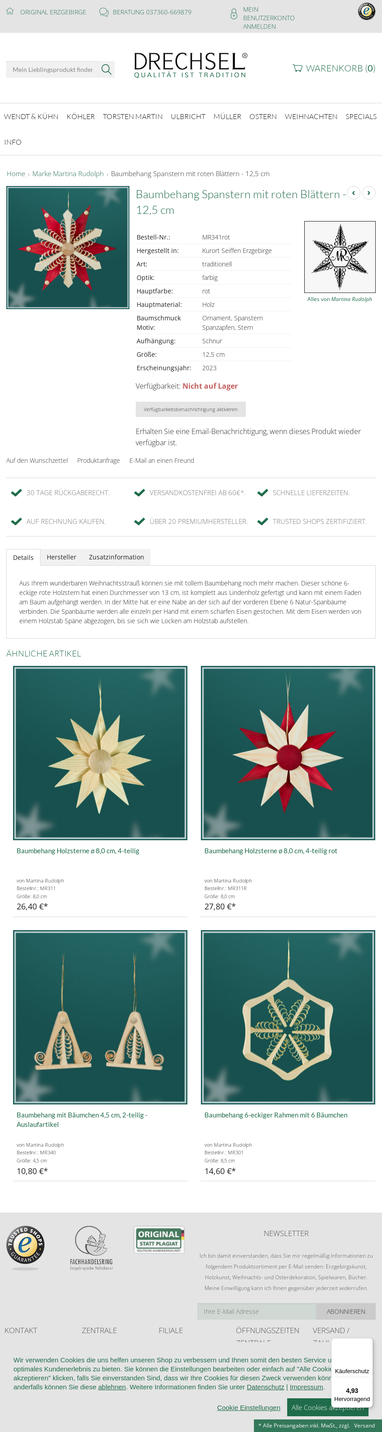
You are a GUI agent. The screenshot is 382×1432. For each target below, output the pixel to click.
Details (23, 552)
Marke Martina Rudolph (68, 169)
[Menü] (367, 1343)
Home (16, 169)
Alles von (339, 294)
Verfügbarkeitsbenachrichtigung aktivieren (191, 404)
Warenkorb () (341, 68)
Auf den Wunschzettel (37, 455)
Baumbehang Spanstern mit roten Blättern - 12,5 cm (190, 169)
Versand (364, 1425)
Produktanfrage (98, 455)
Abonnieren (346, 1306)
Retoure (323, 1370)
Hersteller (61, 552)
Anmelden (259, 26)
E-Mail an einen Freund (161, 455)
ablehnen (112, 1419)
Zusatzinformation (116, 552)
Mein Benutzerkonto (269, 13)
